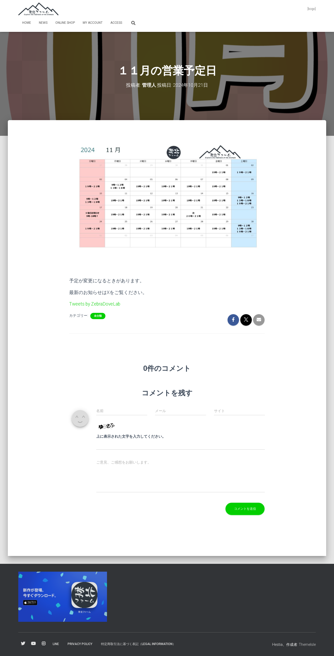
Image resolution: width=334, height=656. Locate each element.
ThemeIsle (307, 644)
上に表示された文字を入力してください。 (131, 436)
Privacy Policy (80, 644)
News (43, 23)
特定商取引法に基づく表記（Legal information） (138, 644)
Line (56, 644)
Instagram (43, 643)
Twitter (23, 643)
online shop (65, 23)
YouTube (33, 643)
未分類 (98, 315)
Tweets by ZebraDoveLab (95, 303)
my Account (93, 23)
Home (26, 23)
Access (116, 23)
